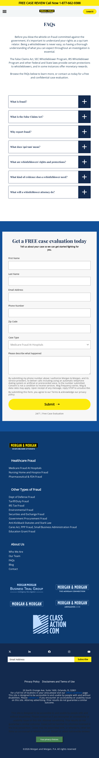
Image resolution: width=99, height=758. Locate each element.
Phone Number (16, 305)
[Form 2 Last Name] (49, 281)
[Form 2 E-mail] (49, 297)
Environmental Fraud (21, 510)
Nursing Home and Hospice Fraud (28, 472)
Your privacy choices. (49, 739)
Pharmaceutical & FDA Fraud (25, 476)
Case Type (13, 337)
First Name (14, 258)
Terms (54, 392)
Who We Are (16, 551)
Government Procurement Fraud (28, 518)
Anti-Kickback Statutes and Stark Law (30, 523)
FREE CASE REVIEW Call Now (50, 3)
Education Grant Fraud (22, 531)
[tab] (49, 101)
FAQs (12, 560)
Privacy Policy (32, 681)
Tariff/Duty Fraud (19, 501)
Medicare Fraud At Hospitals (25, 468)
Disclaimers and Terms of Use (58, 681)
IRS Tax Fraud (16, 505)
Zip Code (12, 321)
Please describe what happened (24, 353)
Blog (11, 564)
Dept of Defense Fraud (22, 497)
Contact (13, 569)
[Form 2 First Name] (49, 265)
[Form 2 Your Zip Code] (49, 328)
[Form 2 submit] (49, 404)
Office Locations (74, 692)
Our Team (14, 556)
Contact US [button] (89, 11)
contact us (33, 697)
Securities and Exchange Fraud (26, 514)
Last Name (13, 274)
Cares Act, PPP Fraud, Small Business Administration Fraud (43, 527)
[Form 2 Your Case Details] (49, 365)
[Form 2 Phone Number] (49, 313)
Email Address (15, 289)
